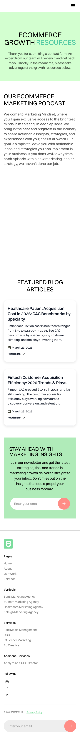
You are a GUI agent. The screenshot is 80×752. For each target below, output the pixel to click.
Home (8, 563)
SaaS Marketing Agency (19, 596)
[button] (73, 6)
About (8, 568)
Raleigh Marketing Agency (21, 612)
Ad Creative (11, 645)
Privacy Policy (34, 712)
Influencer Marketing (17, 640)
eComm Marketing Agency (21, 602)
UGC (7, 635)
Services (9, 579)
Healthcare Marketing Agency (23, 607)
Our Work (10, 573)
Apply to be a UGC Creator (21, 663)
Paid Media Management (20, 630)
